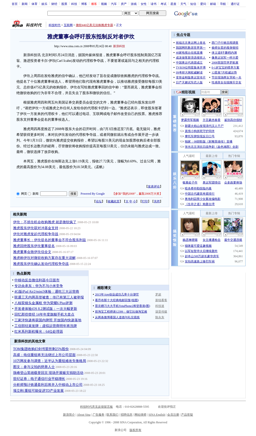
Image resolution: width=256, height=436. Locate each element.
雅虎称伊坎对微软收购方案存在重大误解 (44, 258)
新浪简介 (69, 414)
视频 (104, 3)
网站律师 (140, 414)
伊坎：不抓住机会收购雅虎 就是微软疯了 (45, 222)
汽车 (114, 3)
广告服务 (98, 414)
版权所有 (135, 430)
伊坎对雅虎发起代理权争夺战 (35, 234)
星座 (173, 3)
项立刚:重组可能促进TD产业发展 (38, 391)
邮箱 (213, 3)
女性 (144, 3)
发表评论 (154, 186)
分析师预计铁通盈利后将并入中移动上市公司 (48, 385)
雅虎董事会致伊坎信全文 (32, 252)
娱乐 (44, 3)
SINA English (156, 414)
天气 (183, 3)
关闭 (157, 201)
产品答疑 (187, 414)
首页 (15, 3)
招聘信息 (126, 414)
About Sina (83, 414)
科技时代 (55, 25)
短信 (193, 3)
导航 (223, 3)
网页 (24, 193)
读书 (154, 3)
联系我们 (112, 414)
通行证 (235, 3)
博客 (84, 3)
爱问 (203, 3)
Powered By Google (93, 193)
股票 (64, 3)
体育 (34, 3)
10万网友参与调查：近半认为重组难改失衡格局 (49, 361)
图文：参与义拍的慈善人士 (34, 367)
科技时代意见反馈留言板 (96, 406)
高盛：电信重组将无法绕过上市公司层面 (44, 355)
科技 (74, 3)
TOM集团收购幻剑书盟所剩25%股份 (41, 349)
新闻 (25, 3)
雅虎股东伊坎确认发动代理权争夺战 (41, 264)
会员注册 (173, 414)
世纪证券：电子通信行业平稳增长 (39, 379)
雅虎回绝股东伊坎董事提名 (34, 246)
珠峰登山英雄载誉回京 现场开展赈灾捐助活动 (48, 373)
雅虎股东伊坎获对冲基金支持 (35, 228)
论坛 (99, 201)
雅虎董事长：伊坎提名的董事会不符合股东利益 (49, 240)
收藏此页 (114, 201)
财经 (54, 3)
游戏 (134, 3)
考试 (163, 3)
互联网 (68, 25)
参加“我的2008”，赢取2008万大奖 (137, 193)
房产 (124, 3)
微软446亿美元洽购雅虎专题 (94, 25)
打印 (145, 201)
